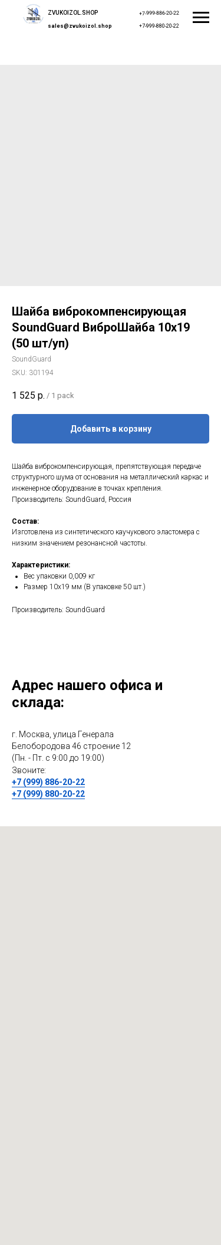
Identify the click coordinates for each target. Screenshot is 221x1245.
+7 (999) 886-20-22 (48, 782)
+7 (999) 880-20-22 (48, 794)
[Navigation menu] (201, 18)
